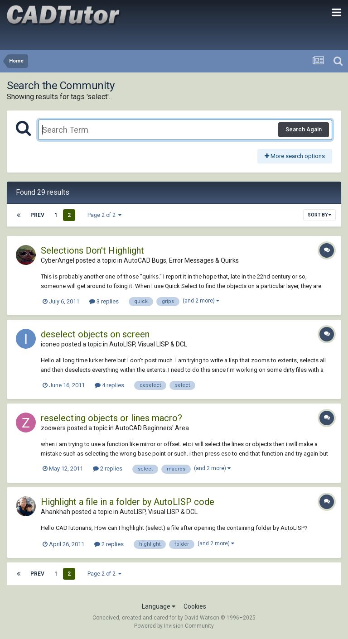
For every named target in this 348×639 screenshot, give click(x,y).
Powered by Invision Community (174, 626)
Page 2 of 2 (104, 215)
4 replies (109, 385)
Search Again (303, 129)
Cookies (195, 606)
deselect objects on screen (95, 334)
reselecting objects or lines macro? (111, 418)
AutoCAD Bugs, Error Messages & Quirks (181, 260)
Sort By (319, 214)
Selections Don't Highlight (92, 250)
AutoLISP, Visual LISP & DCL (148, 344)
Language (158, 606)
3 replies (104, 301)
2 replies (107, 468)
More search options (295, 156)
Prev (37, 215)
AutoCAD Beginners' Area (152, 428)
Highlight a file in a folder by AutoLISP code (127, 501)
